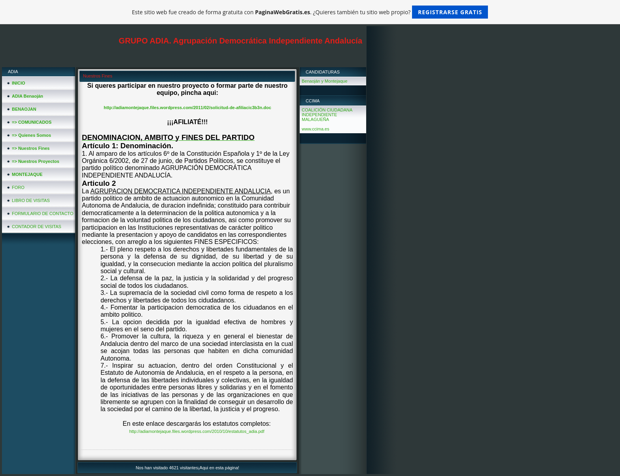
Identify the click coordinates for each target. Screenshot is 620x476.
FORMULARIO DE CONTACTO (42, 213)
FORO (18, 187)
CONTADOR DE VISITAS (36, 226)
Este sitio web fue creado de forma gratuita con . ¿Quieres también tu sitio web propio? (310, 12)
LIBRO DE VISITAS (31, 200)
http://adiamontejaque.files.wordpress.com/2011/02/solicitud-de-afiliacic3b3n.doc (187, 107)
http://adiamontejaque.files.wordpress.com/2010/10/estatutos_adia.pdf (197, 431)
